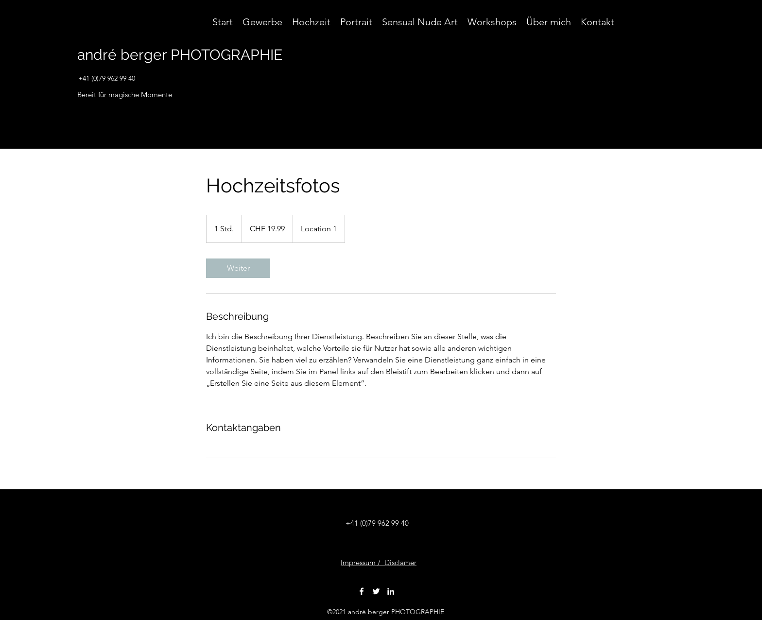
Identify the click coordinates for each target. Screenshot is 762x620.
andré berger (122, 54)
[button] (689, 59)
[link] (238, 268)
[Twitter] (376, 591)
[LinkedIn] (391, 591)
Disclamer (400, 562)
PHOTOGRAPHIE (224, 54)
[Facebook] (361, 591)
